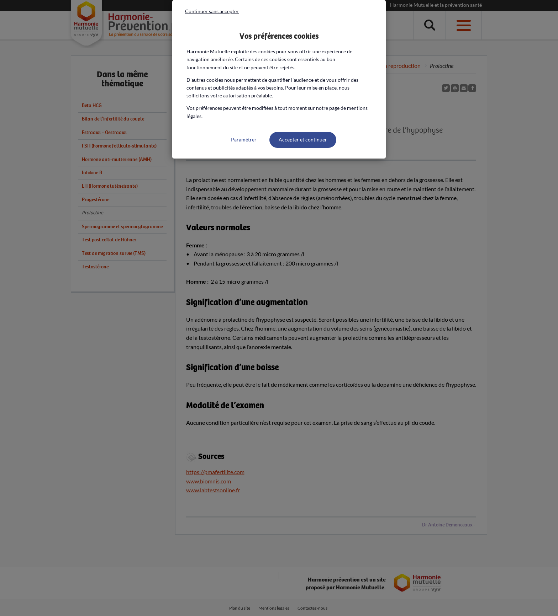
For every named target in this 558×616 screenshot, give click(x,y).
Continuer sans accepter (212, 11)
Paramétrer (244, 139)
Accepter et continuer (303, 139)
